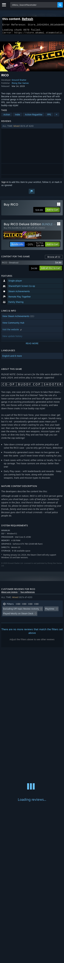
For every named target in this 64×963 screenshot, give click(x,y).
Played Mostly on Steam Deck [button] (18, 615)
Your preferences (27, 594)
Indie (17, 116)
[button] (32, 127)
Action (6, 116)
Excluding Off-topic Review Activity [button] (21, 610)
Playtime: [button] (50, 610)
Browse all (53, 258)
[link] (35, 246)
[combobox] (33, 5)
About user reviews (9, 594)
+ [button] (56, 116)
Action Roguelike (33, 116)
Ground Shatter (19, 81)
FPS (49, 116)
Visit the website (12, 331)
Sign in (4, 184)
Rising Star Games (20, 85)
